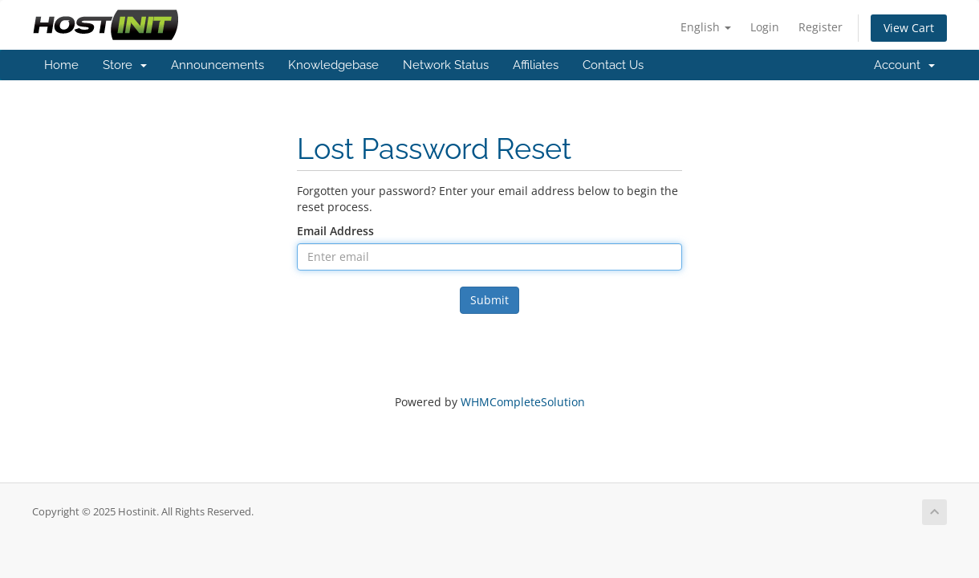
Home (61, 65)
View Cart (909, 27)
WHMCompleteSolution (523, 401)
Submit (489, 299)
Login (764, 27)
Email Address (335, 230)
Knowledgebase (333, 65)
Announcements (217, 65)
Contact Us (613, 65)
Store (125, 65)
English (705, 27)
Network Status (446, 65)
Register (820, 27)
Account (904, 65)
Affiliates (536, 65)
